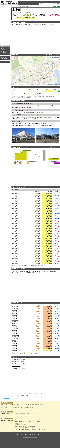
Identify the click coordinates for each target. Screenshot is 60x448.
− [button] (13, 59)
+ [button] (13, 57)
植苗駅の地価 (14, 310)
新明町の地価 (14, 345)
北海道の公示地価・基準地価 (18, 361)
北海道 (17, 6)
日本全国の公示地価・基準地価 (18, 363)
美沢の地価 (14, 340)
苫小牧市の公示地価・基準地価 (18, 359)
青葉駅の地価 (14, 311)
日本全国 (13, 6)
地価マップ (3, 49)
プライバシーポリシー (43, 429)
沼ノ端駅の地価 (15, 308)
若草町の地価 (14, 350)
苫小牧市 (22, 6)
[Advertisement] (5, 25)
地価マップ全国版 (16, 366)
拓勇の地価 (14, 325)
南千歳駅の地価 (15, 320)
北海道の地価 (3, 57)
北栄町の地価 (14, 343)
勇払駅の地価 (14, 318)
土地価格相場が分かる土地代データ (30, 437)
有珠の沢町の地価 (15, 336)
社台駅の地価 (14, 316)
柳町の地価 (14, 323)
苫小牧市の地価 (4, 58)
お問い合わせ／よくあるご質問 (22, 429)
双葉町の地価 (14, 326)
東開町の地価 (14, 330)
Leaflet (48, 84)
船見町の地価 (14, 331)
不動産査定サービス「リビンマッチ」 (33, 415)
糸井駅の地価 (14, 313)
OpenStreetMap (53, 84)
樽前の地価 (14, 341)
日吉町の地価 (14, 348)
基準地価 (17, 404)
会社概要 (34, 429)
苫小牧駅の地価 (15, 306)
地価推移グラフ (4, 52)
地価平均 (2, 48)
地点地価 (2, 51)
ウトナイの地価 (15, 338)
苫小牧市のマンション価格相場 (18, 368)
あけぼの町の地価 (15, 335)
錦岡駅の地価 (14, 315)
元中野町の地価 (15, 328)
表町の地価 (14, 321)
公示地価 (13, 404)
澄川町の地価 (14, 333)
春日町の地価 (14, 346)
